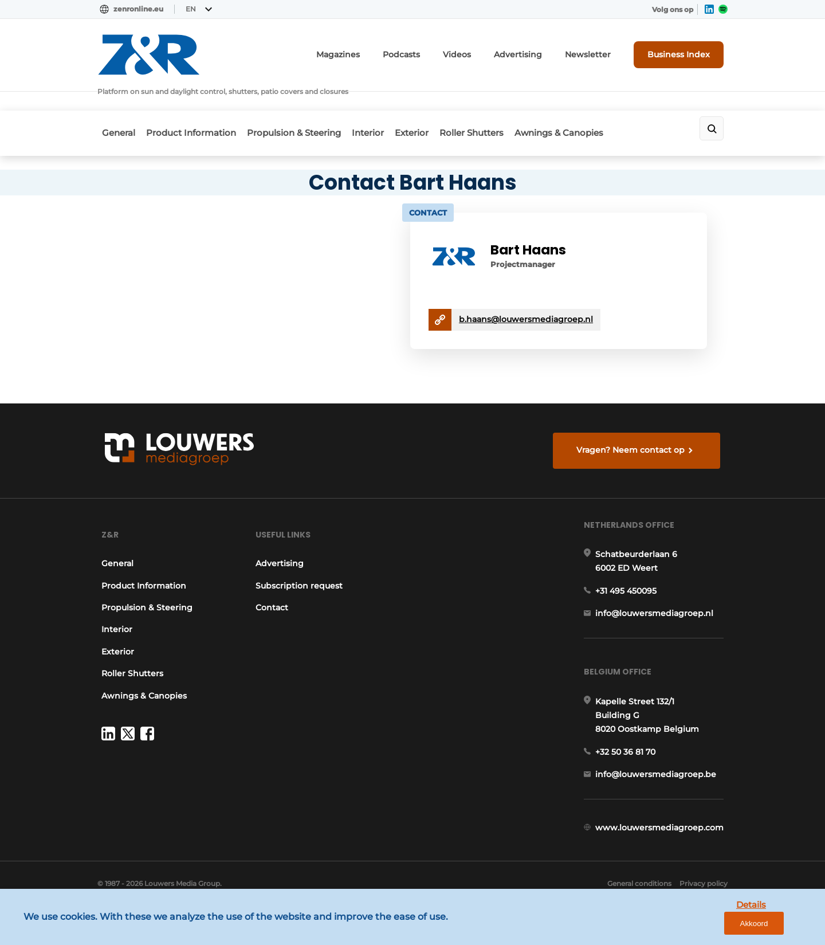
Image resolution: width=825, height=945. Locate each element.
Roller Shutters (504, 104)
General (114, 104)
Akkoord (782, 927)
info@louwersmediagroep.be (659, 786)
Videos (484, 52)
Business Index (684, 51)
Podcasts (433, 52)
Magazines (376, 52)
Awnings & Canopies (599, 104)
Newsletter (600, 52)
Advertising (538, 52)
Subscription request (298, 576)
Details (728, 926)
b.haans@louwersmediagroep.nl (542, 289)
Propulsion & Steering (304, 104)
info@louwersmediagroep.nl (658, 614)
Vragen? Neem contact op (633, 427)
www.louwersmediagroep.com (663, 845)
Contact (271, 598)
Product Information (194, 104)
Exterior (437, 104)
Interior (386, 104)
